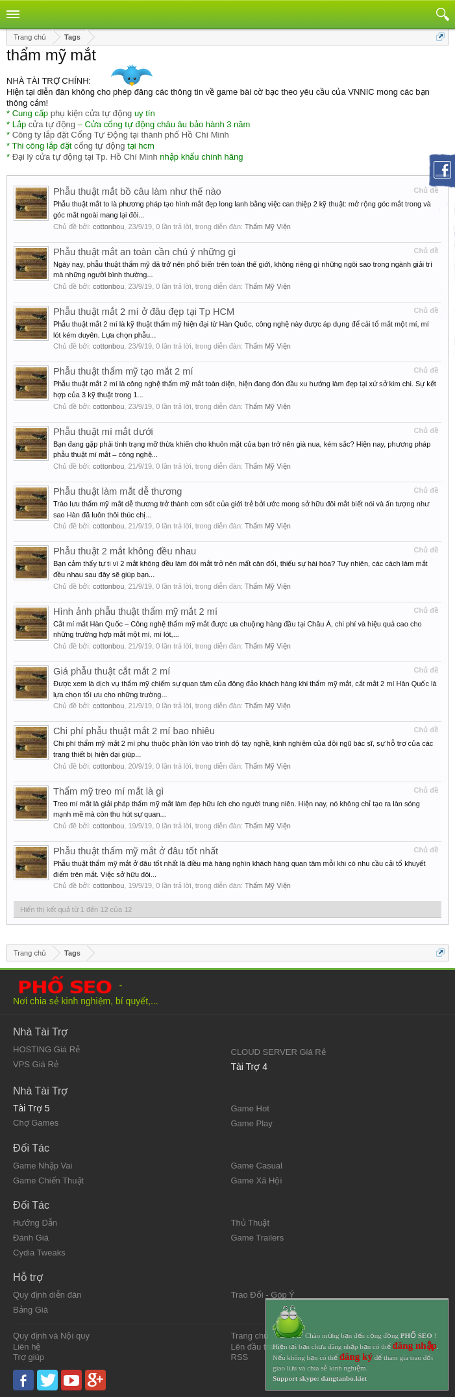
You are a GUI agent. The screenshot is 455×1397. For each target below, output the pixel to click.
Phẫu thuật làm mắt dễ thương (117, 491)
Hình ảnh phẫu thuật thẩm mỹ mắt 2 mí (135, 611)
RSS (240, 1357)
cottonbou (108, 226)
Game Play (252, 1123)
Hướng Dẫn (35, 1223)
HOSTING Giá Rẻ (46, 1049)
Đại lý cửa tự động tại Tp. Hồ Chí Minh (85, 157)
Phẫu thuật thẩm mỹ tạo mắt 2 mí (123, 371)
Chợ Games (35, 1123)
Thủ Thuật (250, 1223)
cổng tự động (99, 146)
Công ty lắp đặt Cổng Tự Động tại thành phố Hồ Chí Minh (120, 135)
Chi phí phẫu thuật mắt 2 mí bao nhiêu (134, 731)
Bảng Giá (30, 1310)
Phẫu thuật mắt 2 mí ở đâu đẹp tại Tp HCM (143, 311)
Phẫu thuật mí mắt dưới (103, 432)
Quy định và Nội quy (51, 1336)
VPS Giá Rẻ (35, 1064)
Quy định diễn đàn (47, 1295)
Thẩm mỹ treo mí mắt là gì (108, 791)
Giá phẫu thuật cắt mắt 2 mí (111, 671)
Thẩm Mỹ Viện (268, 226)
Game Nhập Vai (42, 1165)
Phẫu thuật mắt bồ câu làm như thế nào (137, 191)
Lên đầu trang (257, 1347)
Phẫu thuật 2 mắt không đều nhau (124, 551)
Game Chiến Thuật (48, 1180)
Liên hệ (26, 1347)
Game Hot (250, 1108)
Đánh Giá (31, 1237)
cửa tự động (52, 124)
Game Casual (256, 1165)
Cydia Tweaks (39, 1252)
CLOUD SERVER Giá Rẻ (278, 1052)
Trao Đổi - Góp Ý (263, 1295)
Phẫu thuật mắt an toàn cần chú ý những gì (144, 252)
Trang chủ (250, 1336)
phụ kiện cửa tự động (91, 113)
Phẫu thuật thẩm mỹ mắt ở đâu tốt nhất (135, 851)
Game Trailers (257, 1237)
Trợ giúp (28, 1357)
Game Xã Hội (256, 1180)
